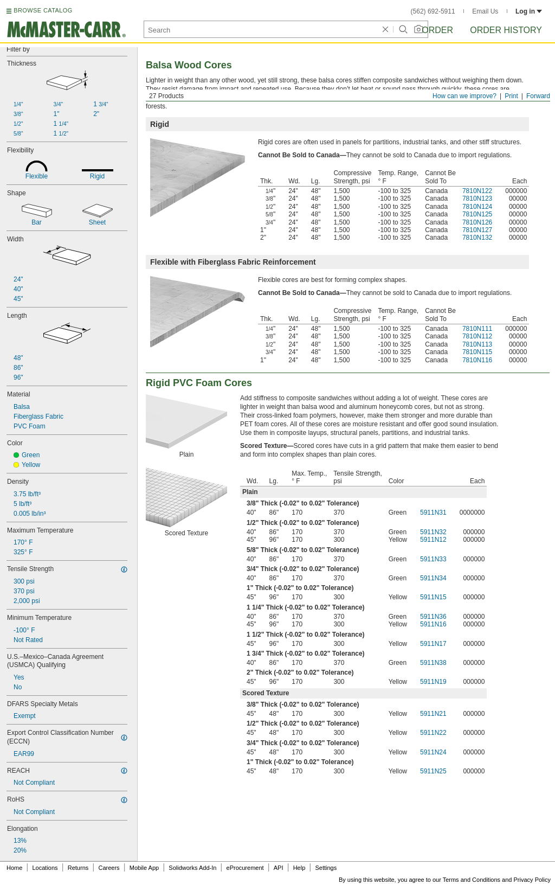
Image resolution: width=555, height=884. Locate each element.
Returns (78, 867)
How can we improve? (464, 96)
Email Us (485, 11)
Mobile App (144, 867)
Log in (528, 11)
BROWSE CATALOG (43, 10)
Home (14, 867)
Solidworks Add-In (192, 867)
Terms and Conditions (471, 879)
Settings (326, 867)
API (278, 867)
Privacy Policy (532, 879)
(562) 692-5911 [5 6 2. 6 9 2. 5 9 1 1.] (433, 11)
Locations (45, 867)
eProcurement (245, 867)
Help (299, 867)
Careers (108, 867)
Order (437, 30)
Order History (506, 30)
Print (511, 96)
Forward (538, 96)
